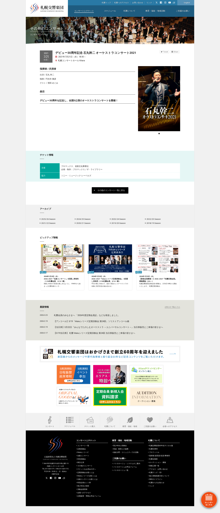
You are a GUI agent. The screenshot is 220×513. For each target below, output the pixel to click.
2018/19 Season (153, 224)
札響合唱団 (153, 466)
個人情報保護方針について (158, 483)
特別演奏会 (81, 466)
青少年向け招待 (82, 493)
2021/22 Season (47, 224)
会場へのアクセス (83, 500)
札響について (129, 11)
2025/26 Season (47, 219)
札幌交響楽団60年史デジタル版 (160, 452)
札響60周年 (153, 456)
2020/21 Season (82, 224)
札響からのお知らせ (156, 489)
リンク (149, 3)
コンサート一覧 (82, 452)
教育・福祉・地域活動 (155, 11)
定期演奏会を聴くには (85, 479)
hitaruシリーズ (82, 459)
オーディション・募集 (157, 469)
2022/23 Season (153, 219)
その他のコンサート (84, 473)
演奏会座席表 (81, 496)
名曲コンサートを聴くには (87, 486)
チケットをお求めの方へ (86, 476)
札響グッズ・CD (154, 479)
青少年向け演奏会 (119, 452)
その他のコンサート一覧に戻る (109, 190)
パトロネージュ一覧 (120, 477)
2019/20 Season (118, 224)
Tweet (164, 52)
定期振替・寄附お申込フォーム (88, 503)
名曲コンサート (82, 463)
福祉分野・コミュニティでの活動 (125, 459)
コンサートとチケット (84, 11)
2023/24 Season (118, 219)
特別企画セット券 (83, 489)
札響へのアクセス (121, 3)
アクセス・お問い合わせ (158, 476)
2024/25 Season (82, 219)
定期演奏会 (81, 456)
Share (175, 52)
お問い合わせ (137, 3)
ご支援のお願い (183, 11)
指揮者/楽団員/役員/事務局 (159, 463)
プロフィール (153, 459)
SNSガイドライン (155, 486)
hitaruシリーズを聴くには (86, 483)
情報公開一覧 (153, 473)
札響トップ (106, 3)
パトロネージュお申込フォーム (124, 474)
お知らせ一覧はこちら (172, 314)
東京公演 (80, 469)
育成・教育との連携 (120, 456)
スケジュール (110, 11)
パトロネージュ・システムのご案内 (126, 470)
